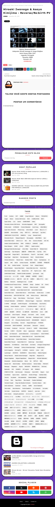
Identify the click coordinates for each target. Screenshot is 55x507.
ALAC (41, 312)
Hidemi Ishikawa (43, 328)
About (26, 501)
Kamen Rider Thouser (10, 342)
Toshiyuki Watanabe (10, 301)
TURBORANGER (42, 377)
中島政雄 (39, 405)
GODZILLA (28, 243)
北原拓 (30, 407)
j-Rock (21, 246)
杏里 (25, 416)
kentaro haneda (24, 262)
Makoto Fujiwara (42, 353)
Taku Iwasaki (27, 380)
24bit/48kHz (43, 227)
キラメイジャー (45, 396)
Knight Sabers (40, 347)
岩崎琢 (19, 413)
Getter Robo (18, 287)
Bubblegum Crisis (21, 282)
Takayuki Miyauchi (20, 238)
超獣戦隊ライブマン (15, 424)
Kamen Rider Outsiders (34, 339)
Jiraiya (6, 334)
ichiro (43, 391)
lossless (11, 216)
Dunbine (37, 284)
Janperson (45, 331)
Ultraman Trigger (30, 301)
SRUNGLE (37, 369)
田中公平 (18, 421)
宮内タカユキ (19, 241)
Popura (21, 366)
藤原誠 (42, 421)
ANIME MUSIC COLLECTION (12, 235)
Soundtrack (7, 375)
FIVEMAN (40, 323)
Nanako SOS (8, 364)
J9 (48, 260)
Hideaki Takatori (39, 265)
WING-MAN (47, 301)
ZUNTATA (23, 391)
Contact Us (33, 501)
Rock (32, 257)
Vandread (17, 385)
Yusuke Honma (15, 391)
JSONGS (5, 16)
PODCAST (45, 364)
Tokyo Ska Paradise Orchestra (22, 383)
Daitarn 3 (43, 320)
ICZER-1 (12, 331)
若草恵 (37, 421)
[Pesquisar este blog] (21, 158)
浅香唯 (32, 418)
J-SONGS (42, 287)
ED (42, 284)
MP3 (36, 224)
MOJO (16, 262)
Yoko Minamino (16, 388)
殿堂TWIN (26, 418)
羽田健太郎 (46, 262)
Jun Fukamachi (13, 334)
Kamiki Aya (31, 342)
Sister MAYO (35, 372)
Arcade (42, 314)
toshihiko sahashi (32, 306)
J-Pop (21, 232)
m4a (42, 273)
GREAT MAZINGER (17, 325)
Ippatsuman (32, 331)
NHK (41, 361)
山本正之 (13, 413)
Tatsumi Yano (19, 260)
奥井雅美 (7, 413)
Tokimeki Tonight (9, 383)
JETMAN (39, 331)
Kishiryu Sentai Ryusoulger (28, 347)
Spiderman (24, 375)
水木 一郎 (26, 279)
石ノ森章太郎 (26, 312)
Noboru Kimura (35, 295)
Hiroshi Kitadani (9, 268)
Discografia (42, 224)
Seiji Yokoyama (16, 251)
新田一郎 (19, 279)
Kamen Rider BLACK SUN (23, 290)
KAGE (46, 254)
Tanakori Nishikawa (37, 380)
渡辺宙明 (7, 232)
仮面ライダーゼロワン (15, 407)
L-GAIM (48, 293)
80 (5, 265)
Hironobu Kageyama (27, 224)
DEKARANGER (35, 320)
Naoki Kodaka (16, 364)
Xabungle (13, 303)
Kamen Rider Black (19, 268)
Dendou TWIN (28, 260)
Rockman (44, 366)
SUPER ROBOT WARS (10, 273)
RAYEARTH (27, 366)
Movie (26, 361)
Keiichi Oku (43, 268)
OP (31, 271)
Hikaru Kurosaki (34, 287)
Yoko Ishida (7, 388)
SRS (32, 369)
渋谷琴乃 (44, 418)
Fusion (46, 284)
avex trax (37, 391)
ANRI (46, 312)
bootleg (7, 306)
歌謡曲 (19, 418)
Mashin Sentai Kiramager (21, 355)
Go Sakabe (7, 328)
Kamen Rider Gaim (9, 293)
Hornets (7, 331)
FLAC (6, 216)
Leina (37, 350)
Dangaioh (7, 323)
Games (19, 221)
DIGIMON (25, 284)
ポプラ (25, 405)
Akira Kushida (14, 232)
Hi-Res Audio (8, 227)
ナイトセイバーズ (19, 402)
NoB (28, 295)
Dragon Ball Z (16, 254)
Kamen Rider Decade (15, 336)
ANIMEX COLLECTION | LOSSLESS (23, 463)
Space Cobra (16, 375)
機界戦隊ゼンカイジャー (10, 418)
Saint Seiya (7, 251)
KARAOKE (35, 243)
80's (26, 241)
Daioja (31, 284)
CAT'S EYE (7, 320)
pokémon (23, 306)
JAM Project (35, 232)
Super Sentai (8, 221)
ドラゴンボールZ (9, 402)
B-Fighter (13, 317)
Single (6, 219)
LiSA (42, 350)
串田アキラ (27, 232)
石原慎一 (32, 279)
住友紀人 (25, 407)
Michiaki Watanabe (42, 358)
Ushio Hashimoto (9, 385)
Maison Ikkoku (32, 353)
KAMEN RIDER (26, 221)
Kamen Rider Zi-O (22, 342)
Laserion (32, 350)
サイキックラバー (19, 309)
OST (17, 216)
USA (45, 383)
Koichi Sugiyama (9, 350)
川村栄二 (41, 276)
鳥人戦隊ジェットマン (24, 427)
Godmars (25, 287)
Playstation (14, 366)
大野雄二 (27, 246)
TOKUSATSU (44, 216)
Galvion (42, 325)
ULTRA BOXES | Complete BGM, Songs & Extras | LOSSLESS (28, 456)
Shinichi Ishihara (39, 257)
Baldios (6, 282)
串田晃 (45, 405)
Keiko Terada (24, 344)
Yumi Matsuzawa (33, 303)
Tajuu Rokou (18, 380)
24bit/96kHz (38, 238)
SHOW (15, 246)
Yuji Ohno (43, 232)
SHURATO (18, 369)
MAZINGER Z (23, 353)
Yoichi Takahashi (38, 385)
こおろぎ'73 (38, 394)
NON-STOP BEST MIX (19, 295)
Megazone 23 (40, 355)
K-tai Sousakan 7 (35, 334)
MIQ (19, 271)
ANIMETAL (23, 235)
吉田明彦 (34, 276)
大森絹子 (36, 410)
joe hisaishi (36, 273)
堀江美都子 (32, 262)
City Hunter (25, 265)
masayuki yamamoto (19, 394)
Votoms (24, 385)
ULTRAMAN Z (20, 301)
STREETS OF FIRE (9, 372)
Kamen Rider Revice (21, 293)
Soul (47, 372)
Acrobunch (7, 314)
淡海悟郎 (38, 418)
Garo (11, 287)
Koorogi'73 (18, 350)
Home (21, 501)
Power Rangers (8, 246)
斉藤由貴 (40, 413)
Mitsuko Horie (43, 249)
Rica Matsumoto (24, 257)
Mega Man (32, 355)
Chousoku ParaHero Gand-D (23, 320)
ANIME (21, 216)
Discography (30, 238)
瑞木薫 (12, 421)
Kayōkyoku (7, 344)
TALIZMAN (13, 377)
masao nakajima (15, 306)
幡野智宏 (25, 413)
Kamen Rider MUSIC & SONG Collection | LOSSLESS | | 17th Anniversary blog (30, 172)
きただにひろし (29, 394)
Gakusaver (35, 325)
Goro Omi (22, 328)
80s (30, 241)
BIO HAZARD (21, 317)
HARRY (35, 328)
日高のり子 (46, 413)
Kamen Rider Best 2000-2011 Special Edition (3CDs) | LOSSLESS (29, 179)
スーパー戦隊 (39, 399)
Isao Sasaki (40, 254)
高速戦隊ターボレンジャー (11, 427)
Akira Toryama (16, 314)
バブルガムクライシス (30, 402)
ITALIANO (19, 331)
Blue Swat (28, 317)
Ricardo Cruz (8, 298)
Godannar (14, 328)
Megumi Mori (31, 358)
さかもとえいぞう (9, 309)
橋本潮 (47, 416)
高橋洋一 (31, 424)
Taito (12, 380)
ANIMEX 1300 (31, 251)
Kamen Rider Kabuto (21, 339)
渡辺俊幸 (12, 312)
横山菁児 (41, 416)
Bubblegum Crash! (38, 317)
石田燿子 (31, 421)
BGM (22, 243)
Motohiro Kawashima (17, 361)
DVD (45, 251)
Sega (14, 298)
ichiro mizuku (8, 394)
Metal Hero (15, 257)
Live (14, 221)
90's (9, 265)
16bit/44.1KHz (34, 312)
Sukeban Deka (42, 375)
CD (12, 320)
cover (36, 230)
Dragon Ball (7, 254)
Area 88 (7, 317)
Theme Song (21, 230)
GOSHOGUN (8, 325)
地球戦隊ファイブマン (10, 410)
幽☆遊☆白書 (32, 413)
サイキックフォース (21, 399)
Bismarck (13, 282)
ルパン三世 (15, 276)
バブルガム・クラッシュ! (44, 402)
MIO (12, 262)
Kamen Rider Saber (9, 241)
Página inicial (6, 5)
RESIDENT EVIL (36, 366)
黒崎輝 (33, 427)
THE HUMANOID (22, 377)
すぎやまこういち (9, 396)
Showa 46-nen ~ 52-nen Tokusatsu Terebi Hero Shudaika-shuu (31, 471)
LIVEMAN (25, 350)
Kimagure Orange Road (44, 344)
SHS (13, 369)
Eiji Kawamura (42, 260)
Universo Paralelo (37, 241)
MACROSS (15, 353)
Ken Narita (32, 344)
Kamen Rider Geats (39, 336)
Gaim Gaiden (27, 325)
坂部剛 (18, 410)
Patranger (7, 366)
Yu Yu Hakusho (36, 388)
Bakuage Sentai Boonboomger (12, 249)
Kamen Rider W (34, 249)
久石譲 (22, 276)
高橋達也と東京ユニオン (41, 424)
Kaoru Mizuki (39, 342)
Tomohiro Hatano (37, 383)
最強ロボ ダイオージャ (10, 416)
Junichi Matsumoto (23, 334)
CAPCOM (47, 317)
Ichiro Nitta (25, 249)
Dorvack (23, 323)
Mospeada (7, 361)
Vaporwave (39, 301)
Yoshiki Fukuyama (22, 303)
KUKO (6, 336)
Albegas (24, 314)
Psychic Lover (37, 271)
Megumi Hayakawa (9, 358)
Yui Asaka (45, 388)
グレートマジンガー (9, 399)
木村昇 (6, 312)
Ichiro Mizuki (29, 230)
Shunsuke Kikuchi (9, 238)
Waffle (30, 385)
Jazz (45, 238)
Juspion (6, 290)
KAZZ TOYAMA (45, 334)
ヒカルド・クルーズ (9, 405)
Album (11, 219)
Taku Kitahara (21, 298)
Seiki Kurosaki (18, 372)
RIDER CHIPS (44, 295)
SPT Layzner (26, 369)
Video (12, 5)
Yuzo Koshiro (42, 303)
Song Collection (29, 216)
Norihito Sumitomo (27, 364)
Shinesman (27, 372)
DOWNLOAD (27, 61)
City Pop (39, 251)
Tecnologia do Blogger (24, 448)
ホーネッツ (18, 405)
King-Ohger (8, 257)
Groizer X (29, 328)
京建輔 (6, 407)
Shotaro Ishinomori (9, 260)
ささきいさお (8, 276)
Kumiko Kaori (40, 293)
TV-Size (6, 380)
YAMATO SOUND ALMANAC (24, 273)
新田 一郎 (43, 309)
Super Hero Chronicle (10, 230)
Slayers (42, 372)
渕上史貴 (7, 421)
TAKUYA (7, 377)
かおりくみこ (42, 306)
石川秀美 (25, 421)
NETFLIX (36, 361)
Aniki (37, 314)
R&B (44, 271)
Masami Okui (25, 271)
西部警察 (7, 424)
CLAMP (30, 282)
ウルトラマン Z (26, 396)
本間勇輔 (20, 416)
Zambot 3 (30, 391)
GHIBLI (6, 287)
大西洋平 (43, 410)
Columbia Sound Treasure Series (13, 284)
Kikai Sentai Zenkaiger (10, 271)
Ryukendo (7, 369)
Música (37, 216)
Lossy (29, 235)
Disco (35, 260)
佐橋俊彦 (28, 276)
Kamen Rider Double (37, 290)
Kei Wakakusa (15, 344)
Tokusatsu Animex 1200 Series (12, 224)
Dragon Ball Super (31, 323)
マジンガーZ (32, 405)
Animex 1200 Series (20, 219)
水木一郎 (46, 241)
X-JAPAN (7, 303)
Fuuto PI (33, 254)
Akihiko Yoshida (16, 265)
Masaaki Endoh (37, 235)
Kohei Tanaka (31, 293)
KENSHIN (13, 290)
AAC (46, 279)
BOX (28, 219)
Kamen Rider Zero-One (32, 268)
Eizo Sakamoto (25, 254)
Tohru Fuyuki (30, 298)
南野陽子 (36, 407)
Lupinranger (8, 353)
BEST (42, 219)
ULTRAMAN (16, 227)
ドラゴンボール (29, 309)
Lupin (41, 243)
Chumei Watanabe (25, 227)
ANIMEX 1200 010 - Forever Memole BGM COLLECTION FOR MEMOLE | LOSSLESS (30, 186)
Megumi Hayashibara (21, 358)
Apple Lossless (35, 246)
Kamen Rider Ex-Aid (27, 336)
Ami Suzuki (31, 314)
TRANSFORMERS (32, 377)
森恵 (36, 416)
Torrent (38, 298)
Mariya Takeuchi (9, 355)
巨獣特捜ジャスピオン (10, 279)
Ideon (25, 331)
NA (30, 361)
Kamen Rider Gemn (9, 339)
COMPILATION (35, 219)
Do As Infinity (15, 323)
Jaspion (6, 262)
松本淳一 (30, 416)
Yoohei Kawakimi (26, 388)
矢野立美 (18, 312)
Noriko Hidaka (37, 364)
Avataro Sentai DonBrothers (12, 243)
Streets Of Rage (33, 375)
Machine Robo (8, 295)
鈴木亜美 (25, 424)
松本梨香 (40, 262)
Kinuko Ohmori (8, 347)
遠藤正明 (24, 251)
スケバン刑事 (31, 399)
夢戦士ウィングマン (27, 410)
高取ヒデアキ (40, 279)
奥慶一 (37, 309)
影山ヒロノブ (43, 230)
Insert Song (35, 227)
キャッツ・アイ (35, 396)
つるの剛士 (17, 396)
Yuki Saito (7, 391)
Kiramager (16, 347)
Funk (31, 265)
